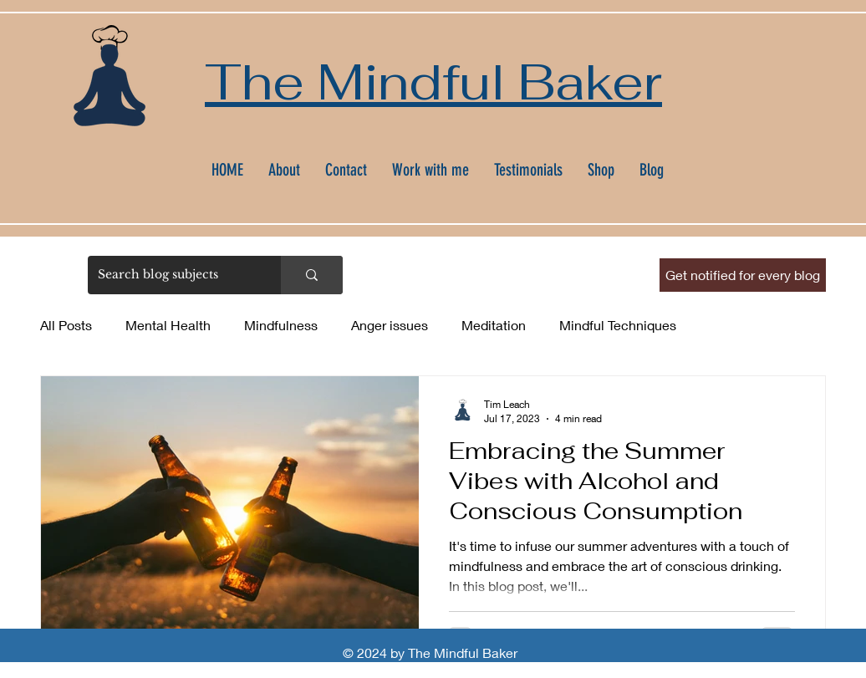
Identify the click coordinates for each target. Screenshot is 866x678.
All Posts (66, 325)
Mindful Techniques (617, 325)
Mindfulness (281, 325)
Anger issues (389, 325)
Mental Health (168, 325)
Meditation (493, 325)
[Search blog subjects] (172, 275)
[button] (743, 275)
